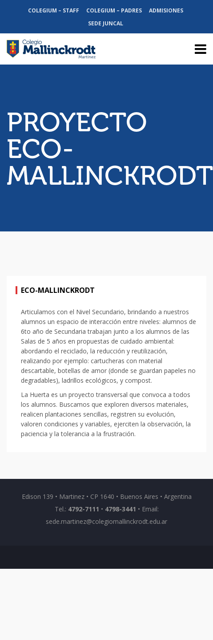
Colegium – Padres (114, 10)
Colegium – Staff (53, 10)
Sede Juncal (105, 23)
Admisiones (166, 10)
